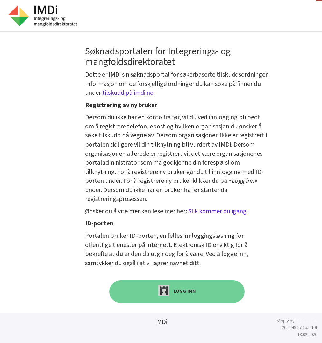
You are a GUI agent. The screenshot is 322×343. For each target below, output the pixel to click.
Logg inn (177, 290)
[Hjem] (42, 16)
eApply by (296, 321)
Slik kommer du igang (217, 211)
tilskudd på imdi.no (128, 92)
